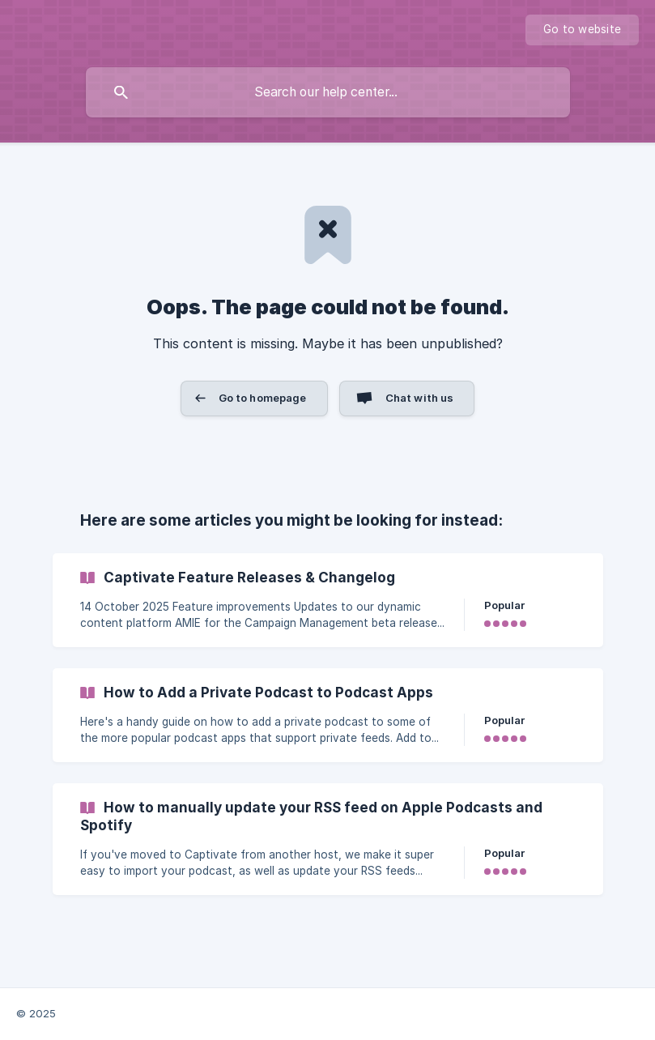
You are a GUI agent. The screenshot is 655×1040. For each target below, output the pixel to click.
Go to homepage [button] (263, 397)
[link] (328, 600)
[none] (582, 30)
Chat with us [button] (419, 397)
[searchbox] (328, 92)
